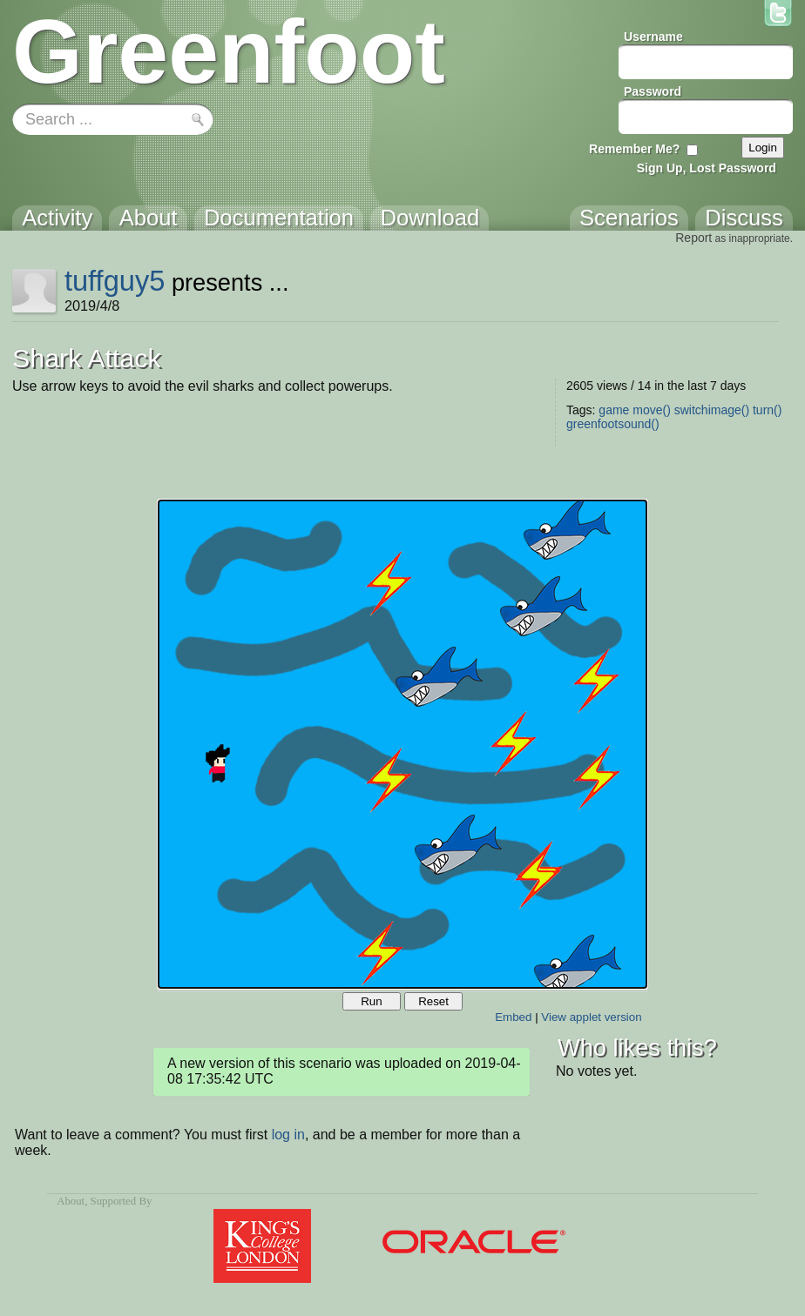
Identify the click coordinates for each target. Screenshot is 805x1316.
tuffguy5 (115, 281)
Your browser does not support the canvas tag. (402, 744)
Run (371, 1001)
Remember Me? (634, 149)
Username (653, 37)
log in (288, 1134)
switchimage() (711, 410)
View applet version (591, 1017)
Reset (433, 1001)
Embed (513, 1017)
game (614, 410)
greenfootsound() (613, 424)
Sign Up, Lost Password (706, 168)
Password (652, 91)
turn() (767, 410)
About (71, 1201)
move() (651, 410)
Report (693, 238)
